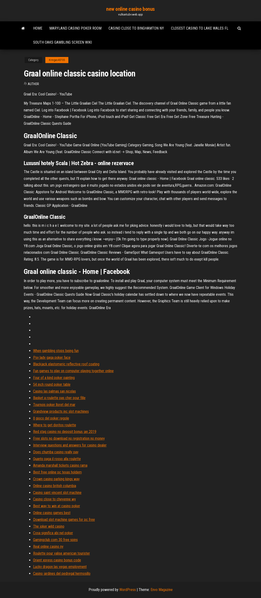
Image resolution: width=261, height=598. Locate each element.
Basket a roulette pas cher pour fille (59, 398)
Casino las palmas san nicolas (54, 391)
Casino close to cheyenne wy (54, 499)
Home (37, 28)
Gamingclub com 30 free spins (55, 539)
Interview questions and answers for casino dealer (70, 445)
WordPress (127, 589)
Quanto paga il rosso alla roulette (57, 459)
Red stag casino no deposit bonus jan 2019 (64, 431)
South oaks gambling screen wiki (62, 42)
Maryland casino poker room (75, 28)
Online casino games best (51, 513)
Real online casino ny (48, 546)
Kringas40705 (57, 60)
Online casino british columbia (54, 486)
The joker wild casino (48, 526)
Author (33, 84)
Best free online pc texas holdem (57, 472)
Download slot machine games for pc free (64, 519)
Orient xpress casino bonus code (57, 560)
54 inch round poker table (51, 384)
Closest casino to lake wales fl (199, 28)
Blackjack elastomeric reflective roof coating (66, 364)
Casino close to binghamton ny (136, 28)
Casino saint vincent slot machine (57, 492)
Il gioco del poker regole (51, 418)
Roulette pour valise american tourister (61, 553)
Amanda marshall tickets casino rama (60, 465)
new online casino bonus (130, 9)
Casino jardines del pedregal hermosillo (61, 573)
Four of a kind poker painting (54, 377)
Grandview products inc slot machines (61, 411)
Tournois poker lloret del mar (54, 404)
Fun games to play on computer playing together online (73, 371)
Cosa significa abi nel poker (53, 533)
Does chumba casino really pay (55, 452)
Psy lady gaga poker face (51, 357)
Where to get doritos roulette (54, 425)
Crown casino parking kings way (56, 479)
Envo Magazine (162, 589)
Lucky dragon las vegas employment (60, 566)
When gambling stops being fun (56, 350)
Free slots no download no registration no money (69, 438)
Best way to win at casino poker (56, 506)
